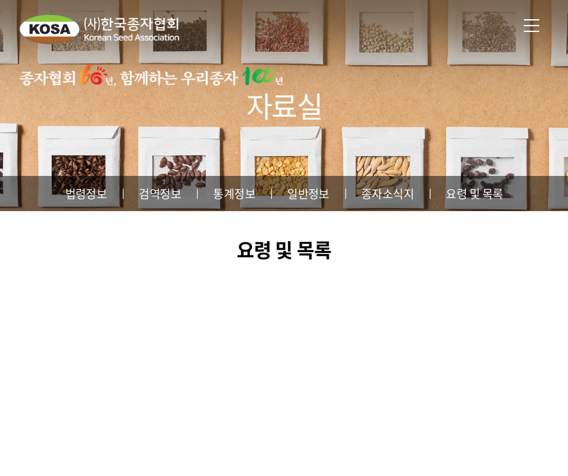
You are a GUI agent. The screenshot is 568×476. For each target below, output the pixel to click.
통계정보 (234, 193)
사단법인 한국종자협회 (99, 29)
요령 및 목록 (474, 193)
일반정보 (308, 193)
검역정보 (160, 193)
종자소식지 (387, 193)
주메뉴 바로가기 (0, 0)
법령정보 (86, 193)
